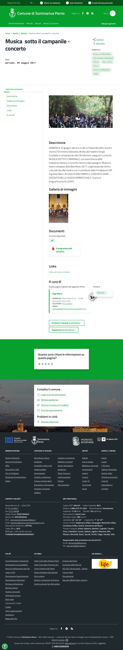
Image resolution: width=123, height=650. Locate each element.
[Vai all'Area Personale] (100, 3)
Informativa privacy (13, 595)
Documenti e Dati (12, 469)
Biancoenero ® (71, 643)
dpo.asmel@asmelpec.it (76, 545)
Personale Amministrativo (15, 477)
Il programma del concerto (64, 250)
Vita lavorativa (63, 484)
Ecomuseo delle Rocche (71, 564)
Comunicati (86, 484)
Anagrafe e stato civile (43, 465)
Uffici (7, 465)
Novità (15, 33)
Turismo (61, 481)
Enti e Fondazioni (12, 473)
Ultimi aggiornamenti (13, 610)
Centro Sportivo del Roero (44, 568)
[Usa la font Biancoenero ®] (50, 3)
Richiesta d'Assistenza (14, 584)
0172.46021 (67, 303)
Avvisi (84, 488)
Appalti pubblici (40, 469)
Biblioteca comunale (90, 465)
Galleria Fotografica (109, 469)
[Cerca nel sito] (113, 13)
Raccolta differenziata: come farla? (76, 580)
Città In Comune (58, 639)
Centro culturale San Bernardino (47, 584)
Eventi (104, 458)
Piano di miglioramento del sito (17, 568)
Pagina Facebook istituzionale (46, 572)
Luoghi (104, 461)
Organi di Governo (12, 458)
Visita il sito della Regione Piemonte (48, 560)
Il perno (85, 477)
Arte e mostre (87, 461)
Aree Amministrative (13, 461)
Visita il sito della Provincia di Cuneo (48, 564)
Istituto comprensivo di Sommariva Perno (50, 580)
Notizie (24, 33)
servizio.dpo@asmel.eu (77, 543)
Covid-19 (85, 481)
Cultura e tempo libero (43, 481)
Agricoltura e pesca (41, 458)
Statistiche (9, 614)
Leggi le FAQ (10, 572)
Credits (8, 607)
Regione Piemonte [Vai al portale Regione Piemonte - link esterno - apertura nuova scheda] (13, 3)
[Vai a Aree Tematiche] (74, 3)
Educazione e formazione (44, 484)
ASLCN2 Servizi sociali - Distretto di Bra (78, 568)
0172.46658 (14, 511)
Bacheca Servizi (11, 587)
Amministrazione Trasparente (17, 560)
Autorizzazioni (39, 473)
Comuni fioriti (67, 572)
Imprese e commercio (66, 458)
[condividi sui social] (98, 39)
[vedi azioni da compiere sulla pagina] (98, 43)
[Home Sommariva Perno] (37, 13)
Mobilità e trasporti (65, 461)
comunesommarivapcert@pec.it (23, 519)
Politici (7, 481)
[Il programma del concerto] (53, 248)
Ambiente (38, 461)
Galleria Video (106, 473)
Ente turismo (39, 576)
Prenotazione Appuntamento (16, 576)
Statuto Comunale (12, 591)
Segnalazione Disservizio (15, 580)
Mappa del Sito (11, 618)
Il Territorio (105, 465)
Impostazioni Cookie (13, 603)
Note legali (9, 599)
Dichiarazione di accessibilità (16, 564)
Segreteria (57, 293)
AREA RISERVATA (60, 646)
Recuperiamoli (68, 576)
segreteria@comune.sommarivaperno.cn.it (69, 308)
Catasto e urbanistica (42, 477)
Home (7, 33)
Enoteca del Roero (69, 560)
